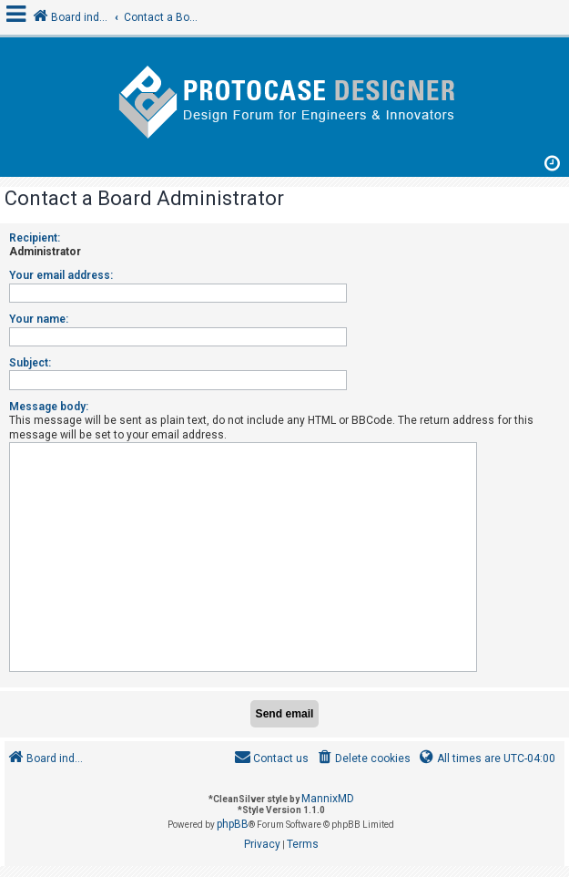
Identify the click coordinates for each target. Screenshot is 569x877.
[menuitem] (363, 759)
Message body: (48, 406)
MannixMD (327, 798)
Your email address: (61, 275)
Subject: (30, 362)
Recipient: (34, 238)
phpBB (233, 824)
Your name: (38, 319)
